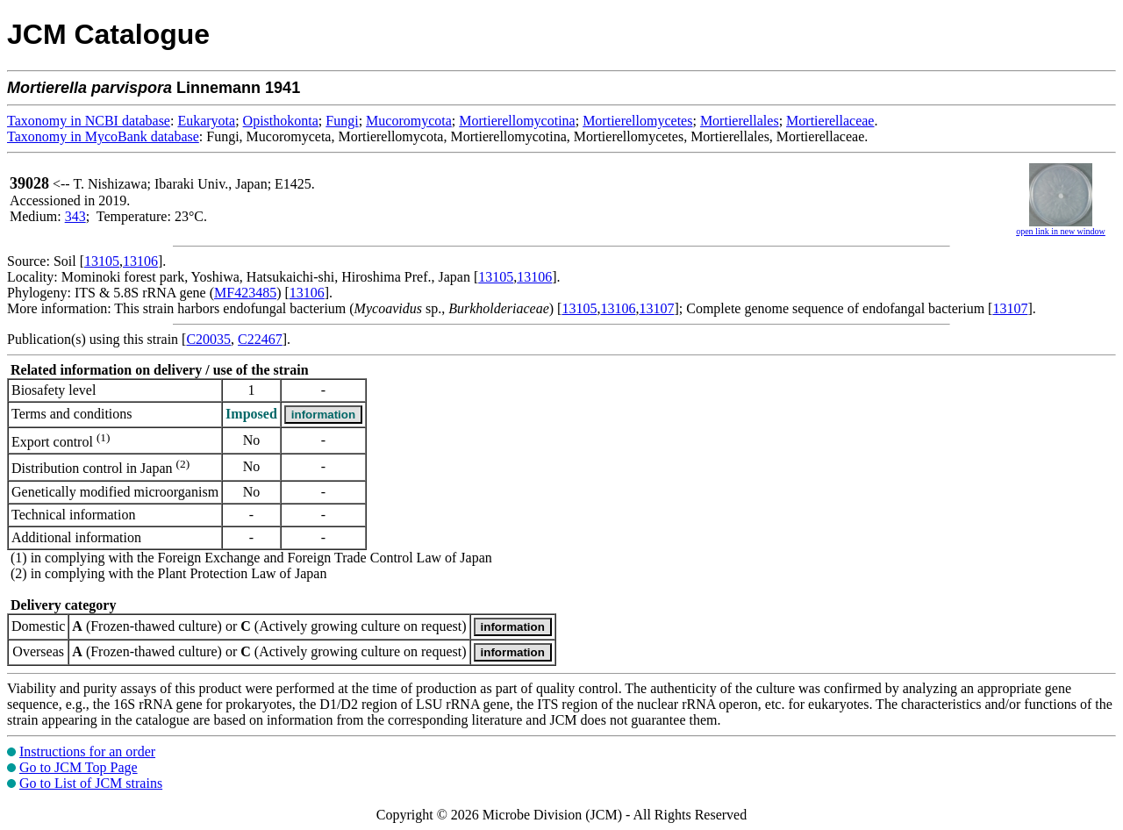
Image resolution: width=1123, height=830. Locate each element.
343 (75, 216)
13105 (101, 261)
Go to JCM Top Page (78, 767)
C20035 (208, 339)
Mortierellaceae (830, 120)
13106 (140, 261)
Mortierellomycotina (517, 120)
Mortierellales (739, 120)
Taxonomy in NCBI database (88, 120)
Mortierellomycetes (637, 120)
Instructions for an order (87, 751)
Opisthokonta (280, 120)
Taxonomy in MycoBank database (103, 136)
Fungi (341, 120)
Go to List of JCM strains (90, 783)
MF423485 (245, 292)
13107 (656, 308)
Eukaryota (206, 120)
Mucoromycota (409, 120)
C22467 (260, 339)
